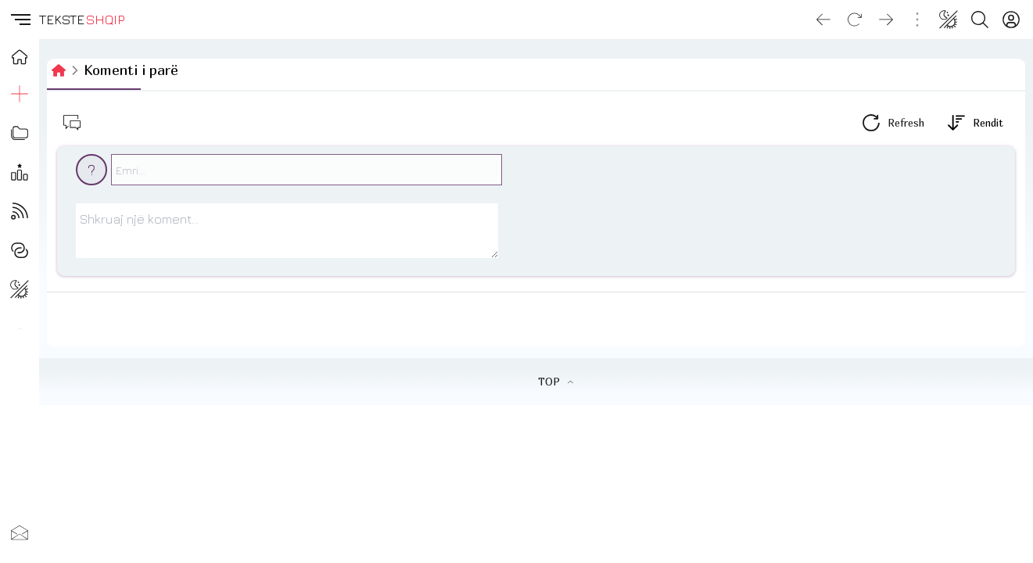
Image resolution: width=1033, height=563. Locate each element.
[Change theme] (948, 19)
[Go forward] (886, 19)
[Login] (1011, 19)
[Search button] (979, 19)
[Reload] (854, 19)
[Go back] (823, 19)
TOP (555, 381)
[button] (19, 19)
